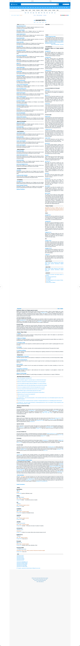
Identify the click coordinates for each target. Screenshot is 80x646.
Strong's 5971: (19, 545)
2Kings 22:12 (51, 466)
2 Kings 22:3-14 (44, 312)
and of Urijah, (48, 281)
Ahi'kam (49, 262)
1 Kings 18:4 (47, 254)
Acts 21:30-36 (47, 193)
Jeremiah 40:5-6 (48, 57)
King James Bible (20, 46)
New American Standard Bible (22, 55)
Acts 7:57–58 (55, 410)
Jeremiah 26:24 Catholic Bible (22, 566)
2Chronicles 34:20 (57, 466)
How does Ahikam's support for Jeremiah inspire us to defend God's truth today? (31, 379)
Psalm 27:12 (47, 90)
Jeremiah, (50, 42)
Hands (46, 263)
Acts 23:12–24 (54, 433)
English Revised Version (21, 92)
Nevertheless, (51, 41)
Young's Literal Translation (21, 140)
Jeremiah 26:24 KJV (20, 560)
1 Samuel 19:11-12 (48, 129)
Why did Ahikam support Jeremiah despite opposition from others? (29, 390)
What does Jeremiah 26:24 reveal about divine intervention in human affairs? (31, 392)
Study (40, 22)
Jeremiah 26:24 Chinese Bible (22, 564)
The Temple (19, 347)
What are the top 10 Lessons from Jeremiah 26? (26, 394)
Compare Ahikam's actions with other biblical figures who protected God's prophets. (32, 385)
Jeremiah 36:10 (28, 480)
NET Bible (18, 108)
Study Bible (19, 308)
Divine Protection (20, 364)
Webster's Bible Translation (21, 116)
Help (49, 263)
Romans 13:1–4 (43, 435)
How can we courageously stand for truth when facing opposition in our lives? (31, 387)
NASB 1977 (19, 63)
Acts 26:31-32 (47, 178)
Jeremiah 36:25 (22, 469)
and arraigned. (48, 277)
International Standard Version (22, 104)
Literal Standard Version (21, 132)
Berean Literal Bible (20, 42)
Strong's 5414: (19, 538)
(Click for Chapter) (21, 24)
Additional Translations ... (21, 189)
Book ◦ (59, 308)
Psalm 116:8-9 (47, 138)
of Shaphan (61, 41)
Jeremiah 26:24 (19, 454)
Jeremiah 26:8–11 (32, 410)
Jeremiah (14, 15)
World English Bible (20, 126)
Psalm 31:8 (49, 433)
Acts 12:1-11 (47, 95)
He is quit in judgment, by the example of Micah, (54, 280)
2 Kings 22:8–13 (58, 418)
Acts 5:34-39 (47, 143)
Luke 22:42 (50, 412)
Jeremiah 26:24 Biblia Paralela (22, 563)
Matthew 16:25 (23, 449)
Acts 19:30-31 (47, 186)
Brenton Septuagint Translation (22, 185)
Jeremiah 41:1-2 (60, 471)
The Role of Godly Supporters (22, 359)
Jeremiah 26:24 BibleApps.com (22, 561)
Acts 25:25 (47, 173)
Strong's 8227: (19, 512)
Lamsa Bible (19, 170)
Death (52, 262)
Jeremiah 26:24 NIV (20, 555)
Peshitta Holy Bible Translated (22, 175)
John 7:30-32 (47, 103)
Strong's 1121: (19, 506)
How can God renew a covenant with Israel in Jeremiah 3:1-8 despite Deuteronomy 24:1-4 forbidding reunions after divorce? (40, 400)
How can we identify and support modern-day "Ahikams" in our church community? (31, 383)
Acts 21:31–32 (60, 434)
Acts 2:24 (45, 450)
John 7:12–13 (19, 442)
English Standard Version (21, 34)
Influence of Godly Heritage (21, 373)
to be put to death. (52, 43)
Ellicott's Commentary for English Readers (24, 460)
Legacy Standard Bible (21, 67)
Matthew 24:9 (60, 440)
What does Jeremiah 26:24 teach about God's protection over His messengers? (31, 381)
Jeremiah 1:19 (46, 411)
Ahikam (55, 41)
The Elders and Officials (21, 350)
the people (47, 43)
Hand (59, 262)
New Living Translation (21, 30)
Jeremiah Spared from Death (50, 36)
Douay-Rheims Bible (20, 150)
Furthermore (56, 262)
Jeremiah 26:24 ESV (20, 557)
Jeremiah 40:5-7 (48, 221)
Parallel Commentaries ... (21, 484)
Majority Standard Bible (21, 122)
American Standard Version (21, 88)
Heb (45, 22)
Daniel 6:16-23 (47, 116)
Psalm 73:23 (44, 412)
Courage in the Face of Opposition (23, 356)
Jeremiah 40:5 (44, 481)
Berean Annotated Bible (21, 75)
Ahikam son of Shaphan (21, 338)
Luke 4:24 (39, 321)
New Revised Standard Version (22, 164)
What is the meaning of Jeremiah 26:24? (24, 378)
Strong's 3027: (19, 519)
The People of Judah (21, 342)
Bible (12, 15)
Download (61, 44)
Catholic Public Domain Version (22, 154)
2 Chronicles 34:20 (52, 419)
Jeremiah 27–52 (60, 449)
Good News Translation (21, 100)
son (58, 41)
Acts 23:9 (46, 155)
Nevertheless (57, 263)
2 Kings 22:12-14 (48, 70)
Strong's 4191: (19, 551)
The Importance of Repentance (22, 368)
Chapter (61, 308)
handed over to (60, 42)
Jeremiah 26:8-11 (23, 320)
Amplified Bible (19, 71)
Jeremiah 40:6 (19, 470)
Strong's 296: (19, 499)
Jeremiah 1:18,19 (48, 240)
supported (47, 42)
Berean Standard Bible (20, 38)
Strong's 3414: (19, 525)
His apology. (48, 279)
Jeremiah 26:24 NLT (20, 556)
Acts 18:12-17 (47, 161)
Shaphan (61, 263)
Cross (37, 22)
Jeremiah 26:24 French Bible (22, 565)
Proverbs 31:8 (38, 428)
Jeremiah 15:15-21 (48, 248)
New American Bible (20, 160)
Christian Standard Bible (21, 80)
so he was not (55, 42)
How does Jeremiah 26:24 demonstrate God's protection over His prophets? (31, 388)
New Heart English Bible (21, 112)
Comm (43, 22)
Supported (47, 264)
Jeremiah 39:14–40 (39, 420)
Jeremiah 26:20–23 (51, 446)
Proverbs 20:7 (32, 421)
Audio (35, 22)
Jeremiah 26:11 (45, 440)
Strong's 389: (19, 493)
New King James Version (21, 50)
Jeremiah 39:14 (48, 51)
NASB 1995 (19, 59)
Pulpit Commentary (20, 475)
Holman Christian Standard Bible (22, 84)
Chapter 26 (17, 15)
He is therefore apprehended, (51, 276)
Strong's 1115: (19, 532)
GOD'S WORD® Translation (21, 96)
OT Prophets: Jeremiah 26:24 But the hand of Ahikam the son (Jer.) (28, 568)
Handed (62, 262)
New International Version (21, 26)
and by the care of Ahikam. (50, 282)
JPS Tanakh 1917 (20, 181)
